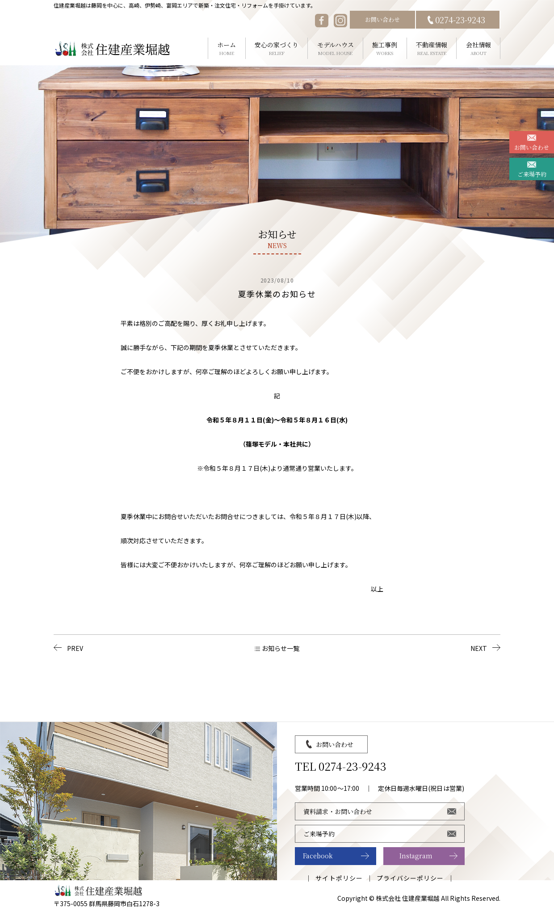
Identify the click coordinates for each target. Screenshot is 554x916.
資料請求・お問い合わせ (337, 811)
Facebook (318, 855)
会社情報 (478, 48)
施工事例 (385, 48)
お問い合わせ (382, 19)
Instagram (415, 855)
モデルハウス (335, 48)
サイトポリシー (338, 878)
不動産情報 (432, 48)
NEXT (478, 648)
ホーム (226, 48)
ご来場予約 (531, 174)
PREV (75, 648)
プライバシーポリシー (410, 878)
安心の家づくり (277, 48)
